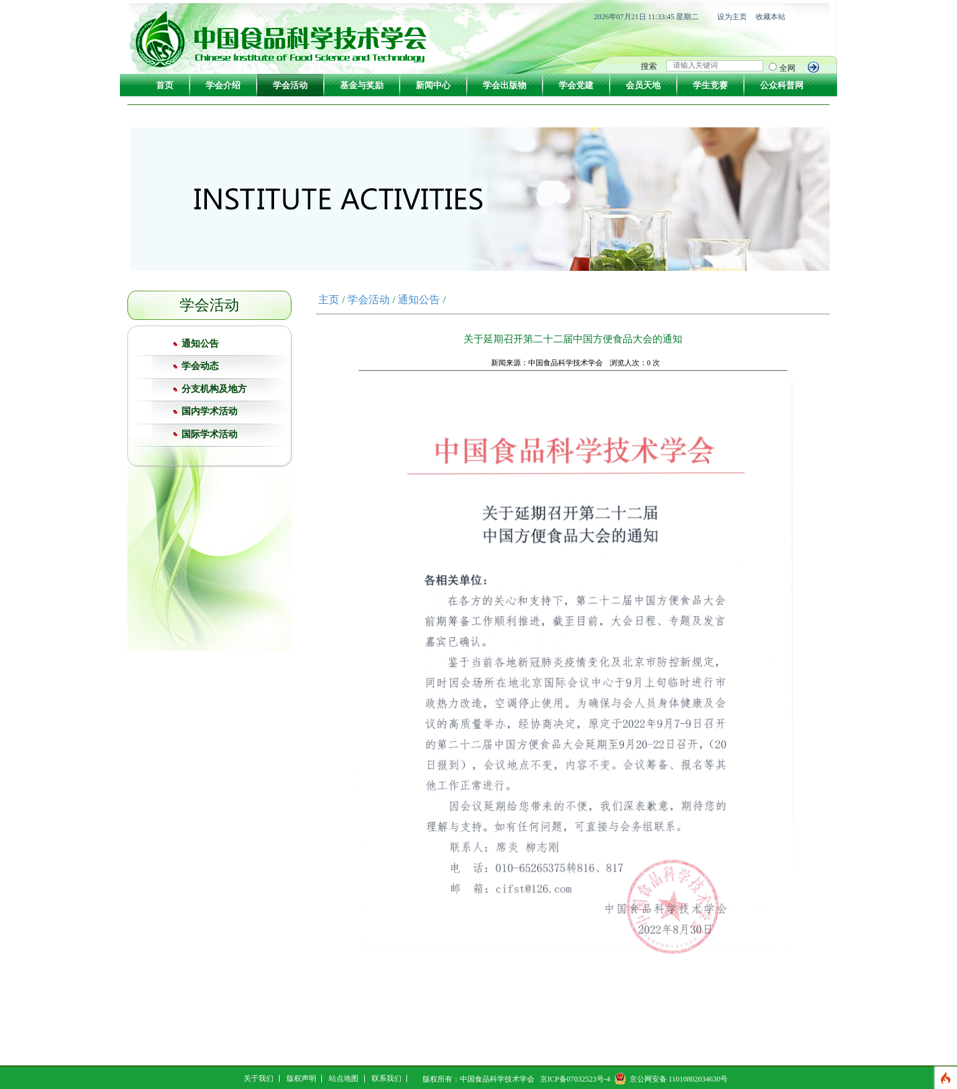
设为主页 (732, 16)
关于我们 (258, 1078)
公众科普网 (782, 85)
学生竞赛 (710, 85)
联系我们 (386, 1078)
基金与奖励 (361, 85)
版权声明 (301, 1078)
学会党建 (576, 85)
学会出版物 (504, 85)
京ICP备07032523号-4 (575, 1079)
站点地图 (344, 1078)
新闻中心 (433, 85)
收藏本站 (770, 16)
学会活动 (290, 85)
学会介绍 (223, 85)
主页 (328, 300)
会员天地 (643, 85)
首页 (164, 85)
